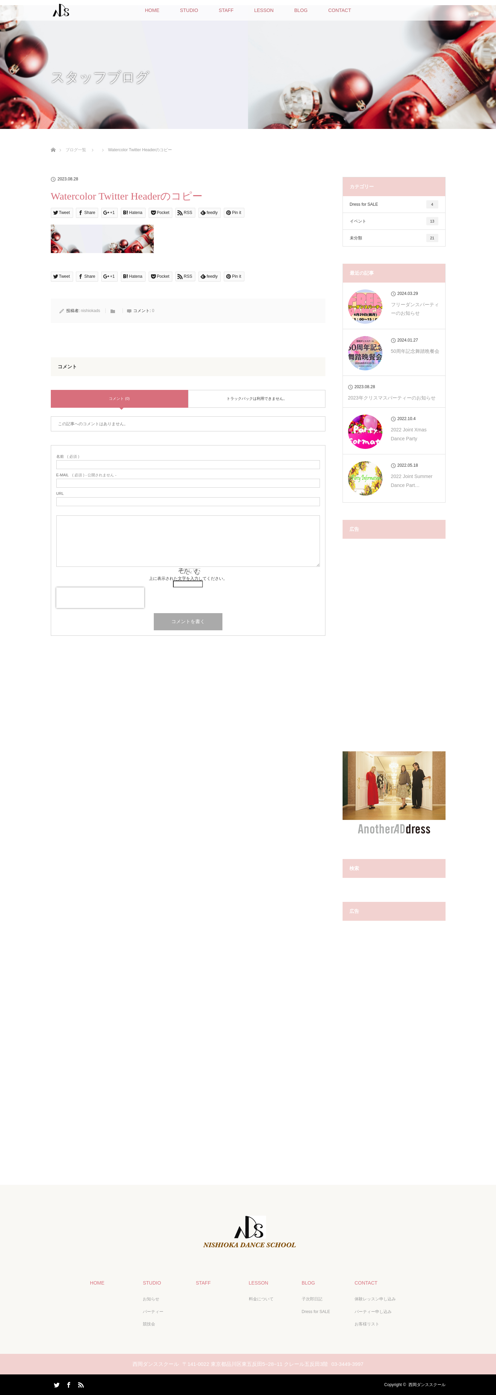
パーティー (153, 1311)
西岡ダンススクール (427, 1384)
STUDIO (189, 10)
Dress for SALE (394, 204)
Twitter (56, 1384)
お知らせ (151, 1299)
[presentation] (100, 597)
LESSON (264, 10)
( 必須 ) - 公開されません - (86, 475)
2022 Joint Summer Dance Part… (411, 481)
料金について (261, 1299)
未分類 (394, 238)
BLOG (301, 10)
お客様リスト (367, 1324)
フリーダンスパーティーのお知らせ (415, 309)
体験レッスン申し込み (375, 1299)
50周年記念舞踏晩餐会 (415, 351)
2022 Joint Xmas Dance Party (409, 434)
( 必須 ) (67, 456)
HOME (152, 10)
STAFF (226, 10)
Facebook (68, 1384)
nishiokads (90, 310)
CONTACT (339, 10)
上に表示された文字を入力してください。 (188, 578)
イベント (394, 221)
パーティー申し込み (373, 1311)
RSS (80, 1384)
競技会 (149, 1324)
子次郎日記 (312, 1299)
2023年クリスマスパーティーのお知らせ (392, 398)
